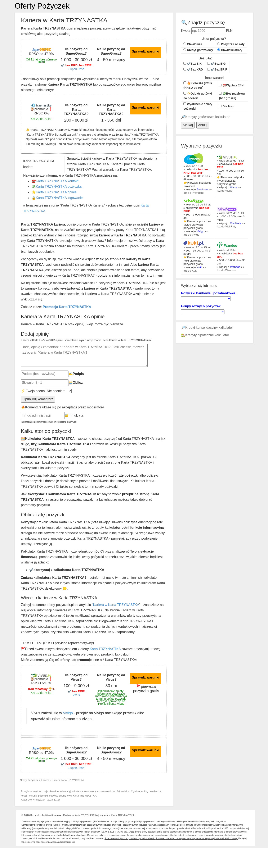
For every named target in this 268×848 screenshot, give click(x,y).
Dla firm (226, 106)
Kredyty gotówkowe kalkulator (207, 117)
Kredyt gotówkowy (198, 50)
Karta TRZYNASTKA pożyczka (58, 186)
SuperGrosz (76, 69)
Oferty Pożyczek (42, 6)
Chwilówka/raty (229, 50)
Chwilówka (192, 44)
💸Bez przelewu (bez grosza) (232, 96)
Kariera (45, 780)
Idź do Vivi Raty (226, 226)
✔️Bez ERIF (217, 69)
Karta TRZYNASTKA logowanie (59, 198)
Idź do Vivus (224, 190)
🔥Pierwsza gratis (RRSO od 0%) (197, 85)
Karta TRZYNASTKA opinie (56, 192)
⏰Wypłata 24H (231, 85)
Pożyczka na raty (231, 44)
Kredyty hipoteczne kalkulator (207, 335)
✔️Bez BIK (192, 63)
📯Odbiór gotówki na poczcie (197, 96)
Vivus (76, 695)
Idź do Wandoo (226, 270)
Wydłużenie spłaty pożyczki (197, 106)
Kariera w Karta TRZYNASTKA (116, 605)
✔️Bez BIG (216, 63)
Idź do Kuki (190, 270)
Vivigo (68, 713)
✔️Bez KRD (193, 69)
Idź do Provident (193, 192)
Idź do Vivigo (191, 234)
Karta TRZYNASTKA (105, 649)
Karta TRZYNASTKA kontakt (57, 181)
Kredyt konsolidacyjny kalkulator (209, 327)
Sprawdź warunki (145, 51)
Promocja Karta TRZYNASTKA (67, 307)
